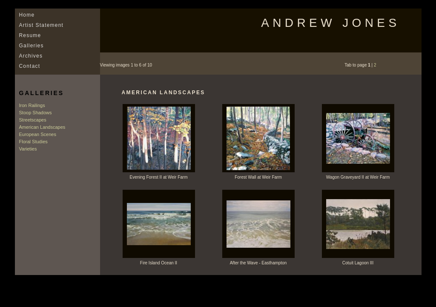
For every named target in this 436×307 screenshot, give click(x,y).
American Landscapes (42, 127)
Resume (30, 35)
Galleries (31, 46)
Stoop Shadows (35, 112)
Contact (29, 66)
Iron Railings (32, 105)
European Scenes (37, 134)
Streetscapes (32, 119)
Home (27, 15)
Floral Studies (33, 141)
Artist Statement (41, 25)
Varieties (28, 148)
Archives (31, 56)
